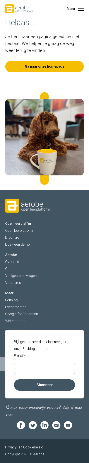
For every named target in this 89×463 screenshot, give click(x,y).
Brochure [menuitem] (12, 237)
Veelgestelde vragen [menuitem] (21, 276)
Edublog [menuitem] (11, 300)
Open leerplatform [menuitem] (19, 230)
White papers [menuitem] (15, 321)
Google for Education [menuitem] (21, 314)
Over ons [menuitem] (12, 262)
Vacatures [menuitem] (13, 283)
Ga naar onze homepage (44, 66)
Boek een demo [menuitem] (17, 244)
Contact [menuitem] (11, 269)
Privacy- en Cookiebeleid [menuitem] (24, 447)
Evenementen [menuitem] (15, 307)
